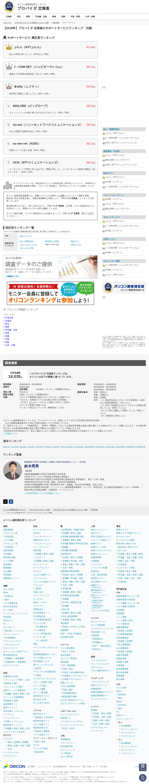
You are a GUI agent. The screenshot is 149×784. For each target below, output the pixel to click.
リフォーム (8, 714)
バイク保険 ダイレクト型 (127, 603)
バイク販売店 (39, 630)
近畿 (7, 336)
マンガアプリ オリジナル (44, 678)
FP (64, 665)
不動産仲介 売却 (10, 676)
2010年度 (120, 447)
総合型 (38, 668)
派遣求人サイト (98, 578)
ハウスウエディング (100, 682)
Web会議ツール (98, 632)
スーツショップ (68, 750)
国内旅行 (39, 717)
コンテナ (39, 585)
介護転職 (95, 561)
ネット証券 (8, 589)
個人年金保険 (122, 672)
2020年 (14, 447)
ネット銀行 (8, 610)
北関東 (17, 742)
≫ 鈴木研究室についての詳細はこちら (42, 493)
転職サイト (96, 543)
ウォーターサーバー (42, 530)
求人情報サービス (99, 582)
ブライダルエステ (99, 660)
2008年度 (140, 447)
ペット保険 (8, 561)
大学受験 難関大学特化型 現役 (74, 543)
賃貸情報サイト (10, 704)
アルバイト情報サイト (101, 540)
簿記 (71, 669)
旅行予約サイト (40, 714)
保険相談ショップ (11, 578)
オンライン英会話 (69, 658)
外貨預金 (7, 617)
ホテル (36, 745)
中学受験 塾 (66, 588)
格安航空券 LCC (40, 728)
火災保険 (7, 554)
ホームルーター (123, 536)
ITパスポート (77, 679)
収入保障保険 (124, 644)
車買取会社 (38, 609)
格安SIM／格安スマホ (126, 543)
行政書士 (67, 676)
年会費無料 (10, 638)
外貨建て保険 (122, 662)
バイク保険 (8, 540)
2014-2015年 (67, 447)
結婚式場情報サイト (100, 695)
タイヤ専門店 (67, 756)
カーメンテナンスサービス (45, 647)
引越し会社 (38, 592)
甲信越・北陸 (11, 330)
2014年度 (78, 447)
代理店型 (9, 536)
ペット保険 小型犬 (124, 620)
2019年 (23, 447)
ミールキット (39, 557)
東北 (7, 324)
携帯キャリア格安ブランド (128, 533)
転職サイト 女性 (98, 547)
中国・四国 (25, 745)
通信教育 (65, 623)
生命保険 (7, 564)
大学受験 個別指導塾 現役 (72, 536)
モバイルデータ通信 (125, 540)
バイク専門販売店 (43, 633)
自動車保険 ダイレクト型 (127, 596)
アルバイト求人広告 (100, 610)
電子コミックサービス (43, 665)
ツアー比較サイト (41, 734)
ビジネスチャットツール (102, 628)
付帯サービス (76, 245)
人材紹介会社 (97, 601)
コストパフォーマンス (28, 245)
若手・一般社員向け (102, 646)
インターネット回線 (125, 568)
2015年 (56, 447)
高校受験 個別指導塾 (70, 571)
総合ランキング (26, 236)
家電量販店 (66, 739)
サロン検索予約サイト (101, 670)
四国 (7, 342)
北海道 (8, 321)
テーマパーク (97, 731)
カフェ (36, 651)
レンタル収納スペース (45, 582)
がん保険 (7, 571)
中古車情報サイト (41, 613)
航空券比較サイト (41, 721)
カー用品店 (66, 753)
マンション (10, 680)
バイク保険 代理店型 (125, 606)
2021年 (6, 447)
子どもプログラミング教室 (73, 703)
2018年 (31, 447)
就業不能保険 (122, 655)
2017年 (39, 447)
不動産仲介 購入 (10, 683)
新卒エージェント (99, 596)
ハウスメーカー (12, 752)
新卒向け (97, 649)
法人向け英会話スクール (72, 700)
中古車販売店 (39, 616)
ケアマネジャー (80, 676)
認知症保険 (121, 658)
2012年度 (99, 447)
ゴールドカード (12, 644)
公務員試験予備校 (69, 696)
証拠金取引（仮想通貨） (16, 662)
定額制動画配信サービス (44, 654)
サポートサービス (111, 217)
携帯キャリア (122, 530)
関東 (7, 327)
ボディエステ (97, 667)
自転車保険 (8, 550)
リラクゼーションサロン (72, 721)
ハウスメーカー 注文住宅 (14, 732)
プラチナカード (128, 736)
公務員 (66, 679)
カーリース (38, 606)
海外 (43, 741)
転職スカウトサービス (101, 550)
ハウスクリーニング (42, 543)
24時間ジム (66, 718)
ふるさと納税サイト (42, 575)
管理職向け (98, 642)
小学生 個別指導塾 (69, 616)
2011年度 (109, 447)
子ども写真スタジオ (42, 658)
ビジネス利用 (41, 748)
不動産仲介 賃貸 (10, 700)
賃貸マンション (10, 707)
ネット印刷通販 (98, 625)
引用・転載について (90, 767)
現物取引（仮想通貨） (15, 658)
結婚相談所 (96, 688)
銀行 (7, 599)
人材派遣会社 (97, 606)
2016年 (48, 447)
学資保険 (7, 575)
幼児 (65, 651)
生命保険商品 (122, 638)
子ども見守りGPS (41, 703)
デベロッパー (11, 756)
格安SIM (122, 547)
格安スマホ (133, 547)
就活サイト (96, 533)
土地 (28, 680)
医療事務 (71, 665)
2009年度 (130, 447)
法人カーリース (98, 621)
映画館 (94, 710)
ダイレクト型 (11, 533)
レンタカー (38, 599)
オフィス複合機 (40, 692)
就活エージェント (99, 530)
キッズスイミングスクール (72, 725)
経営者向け (98, 639)
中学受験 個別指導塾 (70, 595)
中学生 (74, 626)
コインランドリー (41, 547)
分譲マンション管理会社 (14, 690)
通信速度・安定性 (52, 241)
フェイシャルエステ (100, 664)
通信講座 (65, 662)
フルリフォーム (12, 718)
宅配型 (38, 588)
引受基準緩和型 (125, 634)
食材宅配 (37, 550)
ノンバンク (18, 631)
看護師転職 (96, 557)
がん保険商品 (122, 648)
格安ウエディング (99, 685)
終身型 (121, 631)
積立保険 (120, 679)
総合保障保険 (122, 669)
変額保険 (120, 676)
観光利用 (39, 752)
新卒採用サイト (98, 591)
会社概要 (31, 767)
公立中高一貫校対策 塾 (71, 602)
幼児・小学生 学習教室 (71, 633)
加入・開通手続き (27, 241)
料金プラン (75, 241)
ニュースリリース (44, 767)
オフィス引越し (40, 685)
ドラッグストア (68, 743)
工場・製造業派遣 (99, 575)
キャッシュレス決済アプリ (15, 651)
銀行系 (8, 631)
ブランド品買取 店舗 (42, 682)
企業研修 (95, 635)
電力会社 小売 (39, 699)
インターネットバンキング (15, 613)
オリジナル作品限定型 (45, 671)
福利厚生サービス (41, 696)
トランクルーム (40, 578)
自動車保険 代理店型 (125, 599)
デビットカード (10, 648)
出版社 (38, 675)
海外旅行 (49, 717)
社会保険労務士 (78, 672)
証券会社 (9, 596)
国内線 (38, 731)
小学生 (82, 626)
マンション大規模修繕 (13, 697)
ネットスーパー (40, 564)
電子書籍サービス (41, 661)
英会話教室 (66, 655)
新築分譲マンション (12, 725)
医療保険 (7, 568)
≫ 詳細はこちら (10, 433)
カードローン (9, 627)
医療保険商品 (122, 627)
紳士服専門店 (67, 746)
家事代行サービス (41, 540)
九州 (28, 694)
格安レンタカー (40, 602)
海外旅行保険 (9, 557)
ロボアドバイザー (11, 665)
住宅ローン (8, 620)
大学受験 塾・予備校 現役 (72, 530)
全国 (107, 724)
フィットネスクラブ (70, 714)
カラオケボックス (99, 727)
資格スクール (67, 683)
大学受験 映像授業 (69, 550)
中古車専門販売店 (43, 619)
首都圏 (8, 694)
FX (4, 624)
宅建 (65, 669)
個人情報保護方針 (60, 767)
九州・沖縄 (10, 345)
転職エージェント (99, 554)
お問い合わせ (74, 767)
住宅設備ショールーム (13, 711)
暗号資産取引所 (10, 655)
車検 (35, 644)
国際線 (46, 731)
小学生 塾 (65, 609)
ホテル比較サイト (41, 724)
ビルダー (9, 738)
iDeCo (119, 701)
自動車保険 (8, 530)
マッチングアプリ (99, 699)
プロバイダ (121, 550)
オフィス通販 (39, 689)
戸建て (20, 680)
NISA (5, 592)
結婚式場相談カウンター (102, 692)
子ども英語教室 (68, 648)
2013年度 (89, 447)
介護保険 (120, 665)
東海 (7, 333)
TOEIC (66, 672)
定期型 (129, 631)
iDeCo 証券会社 (10, 606)
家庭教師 (65, 630)
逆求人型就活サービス (101, 536)
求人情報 (103, 767)
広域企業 (9, 317)
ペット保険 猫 (122, 624)
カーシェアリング (41, 595)
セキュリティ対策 (27, 248)
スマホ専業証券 (10, 603)
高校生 (66, 626)
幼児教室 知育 (67, 637)
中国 (7, 339)
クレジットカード (11, 634)
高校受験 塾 (66, 554)
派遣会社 (95, 571)
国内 (37, 741)
